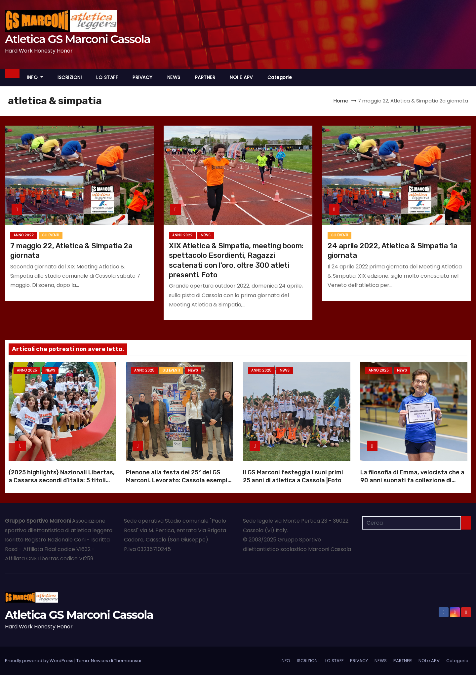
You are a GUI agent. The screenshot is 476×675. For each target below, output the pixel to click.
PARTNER (205, 77)
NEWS (173, 77)
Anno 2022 (24, 235)
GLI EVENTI (50, 235)
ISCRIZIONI (70, 77)
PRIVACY (143, 77)
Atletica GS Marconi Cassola (77, 39)
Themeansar (128, 660)
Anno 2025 (27, 370)
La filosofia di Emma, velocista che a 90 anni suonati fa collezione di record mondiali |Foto (412, 480)
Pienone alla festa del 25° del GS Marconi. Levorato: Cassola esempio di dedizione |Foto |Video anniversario (178, 484)
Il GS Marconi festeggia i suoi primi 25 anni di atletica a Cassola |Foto (293, 476)
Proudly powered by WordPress (39, 660)
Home (341, 100)
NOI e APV (241, 77)
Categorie (279, 77)
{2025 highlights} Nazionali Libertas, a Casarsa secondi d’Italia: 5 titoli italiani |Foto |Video (62, 480)
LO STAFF (107, 77)
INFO (35, 77)
